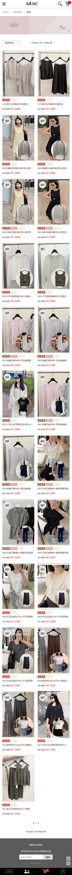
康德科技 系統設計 (36, 863)
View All (48, 42)
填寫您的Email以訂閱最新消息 (36, 851)
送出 (48, 857)
